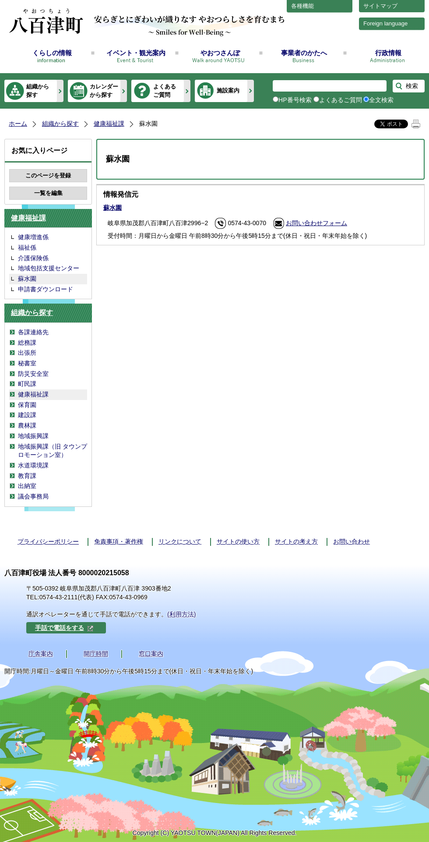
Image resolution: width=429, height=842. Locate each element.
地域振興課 (33, 435)
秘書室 (27, 363)
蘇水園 (27, 278)
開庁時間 (96, 653)
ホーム (18, 123)
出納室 (27, 485)
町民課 (27, 383)
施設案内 (228, 90)
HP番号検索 (295, 99)
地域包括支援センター (48, 268)
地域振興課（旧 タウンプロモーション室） (52, 451)
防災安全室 (33, 373)
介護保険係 (33, 258)
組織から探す (37, 90)
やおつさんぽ (220, 53)
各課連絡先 (33, 332)
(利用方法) (181, 614)
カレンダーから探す (104, 90)
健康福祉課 (109, 123)
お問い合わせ (351, 541)
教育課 (27, 475)
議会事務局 (33, 496)
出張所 (27, 352)
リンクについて (179, 541)
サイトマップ (380, 6)
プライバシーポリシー (48, 541)
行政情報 (388, 53)
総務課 (27, 342)
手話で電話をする (64, 627)
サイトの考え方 (296, 541)
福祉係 (27, 247)
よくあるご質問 (164, 90)
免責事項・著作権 (118, 541)
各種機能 (302, 6)
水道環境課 (33, 465)
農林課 (27, 425)
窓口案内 (151, 653)
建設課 (27, 414)
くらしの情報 (52, 53)
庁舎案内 (40, 653)
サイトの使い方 (238, 541)
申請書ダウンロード (45, 289)
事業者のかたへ (304, 53)
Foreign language (385, 23)
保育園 (27, 404)
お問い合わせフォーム (316, 222)
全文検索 (381, 99)
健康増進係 (33, 237)
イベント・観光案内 (135, 53)
